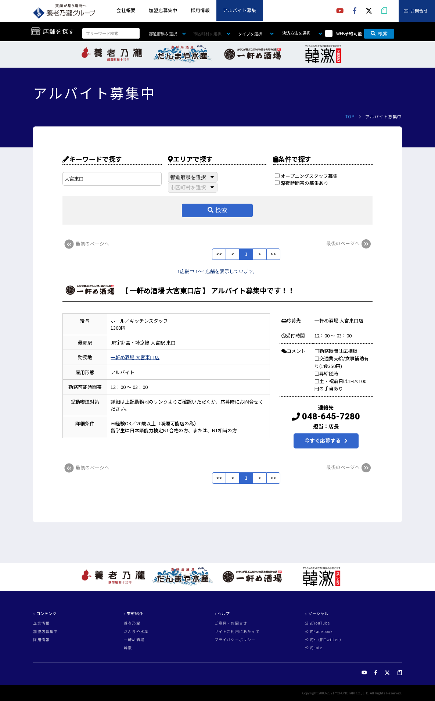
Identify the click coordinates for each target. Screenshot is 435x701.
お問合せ (419, 11)
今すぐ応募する (323, 440)
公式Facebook (319, 632)
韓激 (128, 648)
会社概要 (126, 10)
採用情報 (200, 10)
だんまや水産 (136, 632)
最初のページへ (85, 243)
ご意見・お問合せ (231, 623)
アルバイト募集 (239, 10)
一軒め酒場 (134, 640)
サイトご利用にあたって (237, 632)
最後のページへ (349, 243)
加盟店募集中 (163, 10)
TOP (350, 116)
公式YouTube (317, 623)
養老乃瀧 (132, 623)
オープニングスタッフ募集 (306, 175)
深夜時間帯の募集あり (301, 182)
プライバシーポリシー (235, 640)
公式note (313, 648)
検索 (379, 33)
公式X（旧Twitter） (324, 640)
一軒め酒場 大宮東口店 (135, 357)
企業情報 (41, 623)
